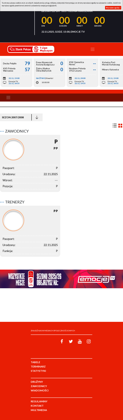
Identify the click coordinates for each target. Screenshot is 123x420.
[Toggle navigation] (92, 49)
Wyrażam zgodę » (113, 8)
